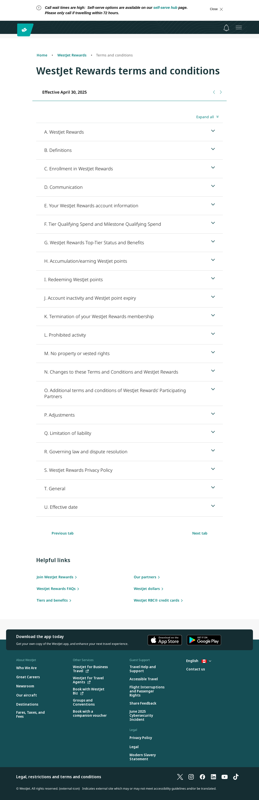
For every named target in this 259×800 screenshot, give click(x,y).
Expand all (205, 116)
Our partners (145, 577)
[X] (180, 777)
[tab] (64, 92)
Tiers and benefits (52, 600)
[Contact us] (195, 669)
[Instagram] (191, 777)
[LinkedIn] (213, 777)
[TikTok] (236, 777)
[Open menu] (239, 27)
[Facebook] (202, 777)
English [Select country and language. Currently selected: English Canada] (198, 660)
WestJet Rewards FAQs (56, 588)
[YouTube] (225, 777)
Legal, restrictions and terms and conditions (58, 777)
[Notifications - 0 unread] (226, 28)
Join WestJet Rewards (55, 577)
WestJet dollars (147, 588)
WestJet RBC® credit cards (156, 600)
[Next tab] (220, 92)
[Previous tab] (214, 92)
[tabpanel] (129, 314)
